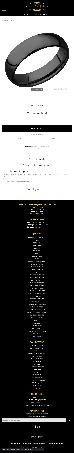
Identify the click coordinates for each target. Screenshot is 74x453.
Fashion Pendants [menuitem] (37, 299)
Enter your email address (37, 417)
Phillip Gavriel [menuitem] (37, 377)
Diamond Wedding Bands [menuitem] (37, 237)
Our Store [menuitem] (37, 397)
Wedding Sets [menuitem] (37, 328)
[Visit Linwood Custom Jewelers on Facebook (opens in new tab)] (35, 427)
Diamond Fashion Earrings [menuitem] (37, 304)
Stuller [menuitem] (37, 388)
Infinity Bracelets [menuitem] (37, 283)
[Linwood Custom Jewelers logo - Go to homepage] (37, 6)
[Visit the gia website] (33, 436)
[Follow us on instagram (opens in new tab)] (38, 427)
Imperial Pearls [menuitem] (37, 359)
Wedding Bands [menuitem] (37, 243)
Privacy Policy (26, 443)
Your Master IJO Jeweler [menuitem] (37, 400)
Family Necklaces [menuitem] (37, 280)
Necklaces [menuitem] (37, 251)
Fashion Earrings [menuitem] (36, 307)
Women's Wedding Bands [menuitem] (37, 294)
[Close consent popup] (42, 449)
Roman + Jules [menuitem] (37, 383)
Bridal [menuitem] (37, 240)
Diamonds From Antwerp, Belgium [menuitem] (37, 405)
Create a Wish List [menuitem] (37, 403)
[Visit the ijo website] (40, 436)
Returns (54, 138)
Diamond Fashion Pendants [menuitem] (37, 312)
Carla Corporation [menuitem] (37, 348)
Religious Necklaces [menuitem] (37, 315)
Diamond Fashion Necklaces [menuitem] (36, 310)
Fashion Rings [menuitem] (37, 296)
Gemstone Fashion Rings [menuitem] (37, 261)
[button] (28, 14)
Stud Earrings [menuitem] (37, 334)
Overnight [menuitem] (37, 375)
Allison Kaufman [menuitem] (37, 345)
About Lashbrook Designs (37, 165)
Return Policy (15, 443)
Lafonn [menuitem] (37, 364)
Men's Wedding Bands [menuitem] (37, 291)
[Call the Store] (37, 212)
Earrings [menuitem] (37, 248)
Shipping (19, 138)
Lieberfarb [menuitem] (37, 369)
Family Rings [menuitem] (37, 302)
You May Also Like (37, 189)
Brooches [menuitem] (37, 336)
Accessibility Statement (55, 443)
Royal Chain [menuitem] (37, 385)
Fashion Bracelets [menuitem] (37, 275)
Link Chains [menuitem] (37, 272)
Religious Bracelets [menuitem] (37, 318)
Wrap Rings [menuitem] (37, 326)
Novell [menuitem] (37, 372)
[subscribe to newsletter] (69, 420)
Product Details (37, 159)
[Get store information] (37, 214)
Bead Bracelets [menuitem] (37, 288)
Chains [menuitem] (37, 259)
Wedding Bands (9, 20)
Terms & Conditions (39, 443)
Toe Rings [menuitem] (37, 323)
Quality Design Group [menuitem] (37, 380)
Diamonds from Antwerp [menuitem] (37, 353)
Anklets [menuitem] (37, 320)
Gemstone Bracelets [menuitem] (37, 267)
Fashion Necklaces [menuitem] (37, 277)
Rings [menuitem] (37, 253)
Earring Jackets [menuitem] (37, 264)
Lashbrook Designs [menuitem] (37, 367)
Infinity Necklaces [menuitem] (37, 285)
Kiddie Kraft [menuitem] (37, 361)
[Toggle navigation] (4, 10)
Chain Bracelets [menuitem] (37, 269)
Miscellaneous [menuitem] (37, 256)
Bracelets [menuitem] (37, 245)
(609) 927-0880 (37, 105)
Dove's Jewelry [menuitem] (37, 356)
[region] (37, 62)
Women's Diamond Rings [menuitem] (37, 331)
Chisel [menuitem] (37, 351)
